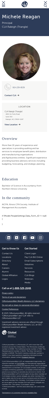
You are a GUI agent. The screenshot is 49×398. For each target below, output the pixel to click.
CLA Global (20, 363)
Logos (5, 279)
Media (27, 283)
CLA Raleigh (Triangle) (15, 27)
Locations (6, 257)
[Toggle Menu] (3, 4)
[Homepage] (24, 4)
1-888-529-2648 (22, 288)
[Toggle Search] (45, 4)
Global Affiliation (10, 275)
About (5, 265)
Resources (29, 272)
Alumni (5, 272)
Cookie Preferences (10, 309)
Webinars (29, 279)
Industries (29, 265)
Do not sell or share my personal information (20, 305)
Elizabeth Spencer (28, 357)
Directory (6, 261)
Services (29, 268)
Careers (5, 268)
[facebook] (24, 238)
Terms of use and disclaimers (14, 297)
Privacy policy (7, 293)
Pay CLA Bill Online (34, 257)
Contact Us (7, 254)
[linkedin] (8, 238)
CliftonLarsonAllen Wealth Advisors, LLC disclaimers (23, 301)
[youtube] (32, 238)
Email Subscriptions (34, 261)
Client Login (30, 254)
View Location (11, 125)
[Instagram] (40, 238)
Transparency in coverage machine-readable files (19, 393)
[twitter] (16, 238)
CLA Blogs (29, 275)
